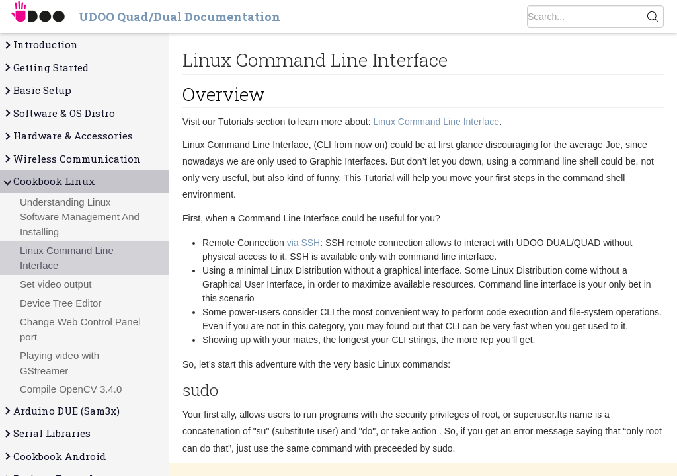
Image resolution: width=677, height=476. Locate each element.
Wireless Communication (72, 159)
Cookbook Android (54, 456)
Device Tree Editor (60, 303)
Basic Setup (37, 90)
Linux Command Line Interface (67, 258)
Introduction (40, 44)
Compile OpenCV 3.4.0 (71, 389)
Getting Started (46, 67)
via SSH (304, 242)
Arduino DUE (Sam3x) (61, 410)
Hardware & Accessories (68, 135)
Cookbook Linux (49, 181)
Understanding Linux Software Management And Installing (79, 216)
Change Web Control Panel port (80, 329)
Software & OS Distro (59, 113)
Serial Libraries (47, 433)
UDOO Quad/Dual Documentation (179, 16)
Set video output (55, 284)
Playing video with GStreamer (59, 363)
